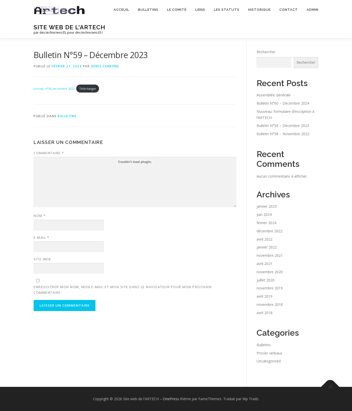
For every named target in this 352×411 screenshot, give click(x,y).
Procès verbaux (269, 353)
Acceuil (121, 10)
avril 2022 (264, 239)
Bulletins (148, 10)
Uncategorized (269, 361)
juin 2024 (264, 214)
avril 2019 (264, 296)
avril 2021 (264, 263)
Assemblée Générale (274, 95)
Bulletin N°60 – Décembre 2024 (283, 103)
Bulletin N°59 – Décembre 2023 (283, 125)
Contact (288, 10)
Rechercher (266, 51)
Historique (259, 10)
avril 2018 (264, 312)
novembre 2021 (270, 255)
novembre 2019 (270, 288)
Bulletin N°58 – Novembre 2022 (283, 133)
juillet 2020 (266, 280)
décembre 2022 (269, 231)
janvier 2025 (267, 206)
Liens (200, 10)
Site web (42, 259)
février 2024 (266, 222)
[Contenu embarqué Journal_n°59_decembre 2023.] (135, 162)
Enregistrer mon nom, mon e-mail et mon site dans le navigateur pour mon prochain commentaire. (123, 290)
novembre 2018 (270, 304)
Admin (312, 10)
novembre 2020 (270, 271)
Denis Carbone (105, 66)
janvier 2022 (267, 247)
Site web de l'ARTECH (69, 27)
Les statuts (226, 10)
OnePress (171, 398)
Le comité (177, 10)
